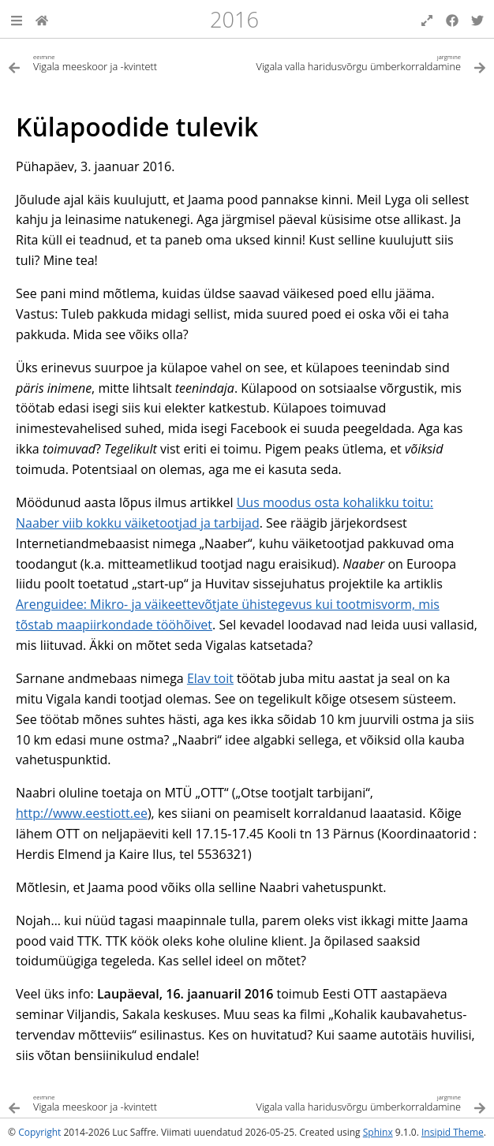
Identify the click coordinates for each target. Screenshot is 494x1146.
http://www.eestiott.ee (82, 813)
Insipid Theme (452, 1132)
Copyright (39, 1132)
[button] (16, 19)
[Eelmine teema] (127, 62)
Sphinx (378, 1132)
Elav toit (210, 678)
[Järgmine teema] (366, 62)
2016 (234, 19)
